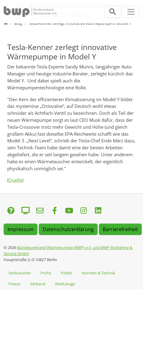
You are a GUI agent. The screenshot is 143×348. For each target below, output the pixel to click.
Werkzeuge (65, 284)
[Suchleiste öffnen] (112, 12)
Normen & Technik (98, 273)
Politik (66, 273)
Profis (46, 273)
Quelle (15, 180)
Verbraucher (19, 273)
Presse (14, 284)
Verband (37, 284)
